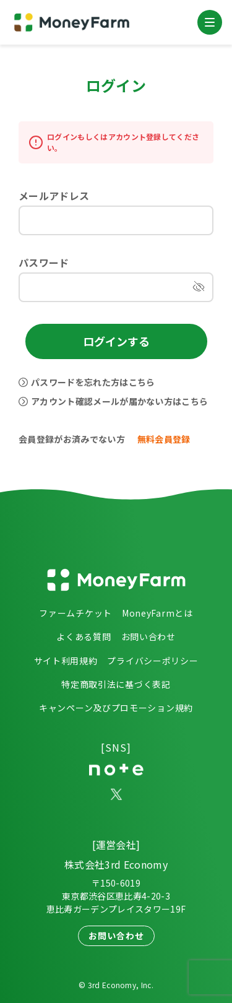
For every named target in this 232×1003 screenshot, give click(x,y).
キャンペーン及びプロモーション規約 (116, 707)
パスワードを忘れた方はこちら (93, 382)
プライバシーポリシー (152, 660)
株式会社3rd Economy (116, 864)
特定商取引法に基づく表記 (115, 684)
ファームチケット (75, 613)
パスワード (44, 262)
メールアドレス (54, 195)
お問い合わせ (148, 636)
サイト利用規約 (66, 660)
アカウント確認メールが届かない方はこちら (119, 401)
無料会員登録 (164, 439)
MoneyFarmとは (157, 613)
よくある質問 (83, 636)
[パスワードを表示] (198, 287)
